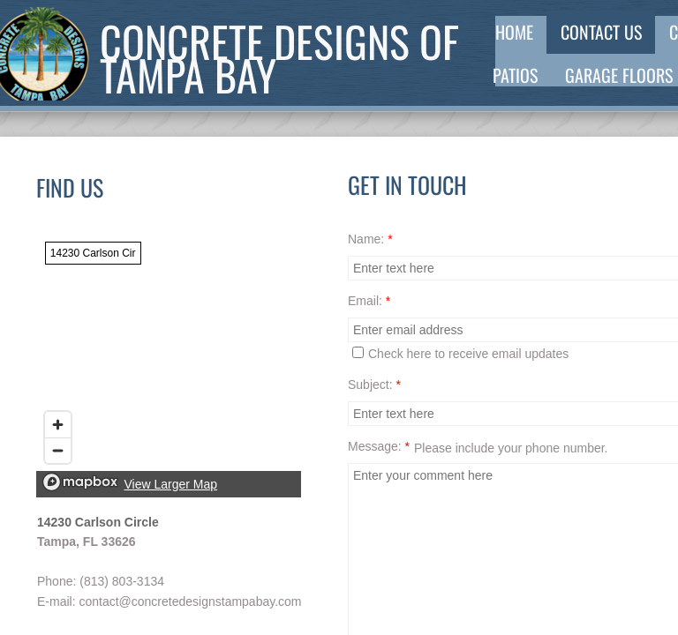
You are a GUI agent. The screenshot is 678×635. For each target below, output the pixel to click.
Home (514, 32)
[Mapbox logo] (80, 482)
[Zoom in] (58, 424)
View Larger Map (171, 484)
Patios (515, 75)
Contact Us (601, 32)
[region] (168, 365)
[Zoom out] (58, 450)
